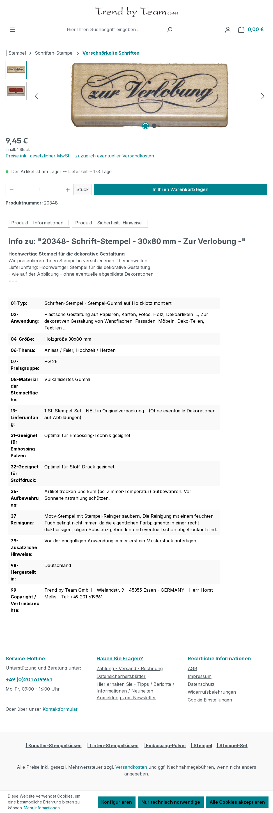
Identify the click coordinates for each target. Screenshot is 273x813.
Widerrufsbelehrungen (212, 692)
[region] (136, 96)
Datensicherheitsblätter (121, 676)
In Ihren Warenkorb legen (180, 189)
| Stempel (201, 745)
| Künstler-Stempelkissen (54, 745)
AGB (192, 668)
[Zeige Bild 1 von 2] (145, 126)
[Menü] (12, 29)
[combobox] (113, 29)
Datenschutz (201, 684)
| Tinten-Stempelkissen (112, 745)
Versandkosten (131, 767)
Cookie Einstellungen (210, 700)
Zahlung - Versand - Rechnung (130, 668)
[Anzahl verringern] (11, 189)
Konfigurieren (116, 802)
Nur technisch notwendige (170, 802)
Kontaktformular (60, 709)
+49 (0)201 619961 (29, 679)
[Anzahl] (40, 189)
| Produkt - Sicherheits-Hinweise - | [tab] (110, 223)
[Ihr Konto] (228, 29)
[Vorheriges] (36, 96)
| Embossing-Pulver (164, 745)
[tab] (39, 223)
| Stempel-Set (232, 745)
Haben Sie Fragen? (120, 658)
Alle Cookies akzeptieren (237, 802)
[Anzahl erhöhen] (68, 189)
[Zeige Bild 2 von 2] (154, 126)
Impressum (200, 676)
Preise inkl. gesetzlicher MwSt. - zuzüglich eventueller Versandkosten (80, 156)
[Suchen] (169, 29)
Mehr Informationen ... (43, 807)
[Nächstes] (263, 96)
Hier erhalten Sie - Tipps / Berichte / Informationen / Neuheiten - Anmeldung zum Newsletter (135, 690)
